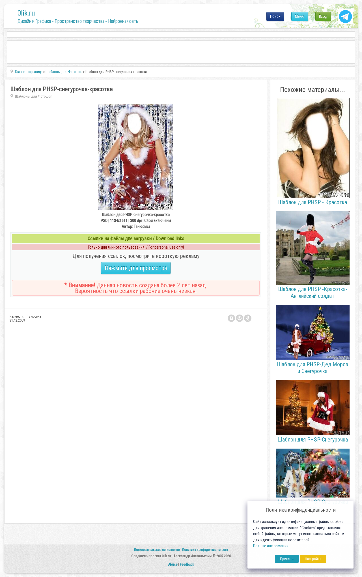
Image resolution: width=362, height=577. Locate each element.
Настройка (313, 559)
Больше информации (270, 546)
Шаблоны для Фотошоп (33, 96)
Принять (287, 559)
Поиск (275, 16)
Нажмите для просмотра (136, 268)
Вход (323, 16)
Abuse (172, 564)
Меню (300, 16)
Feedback (187, 564)
